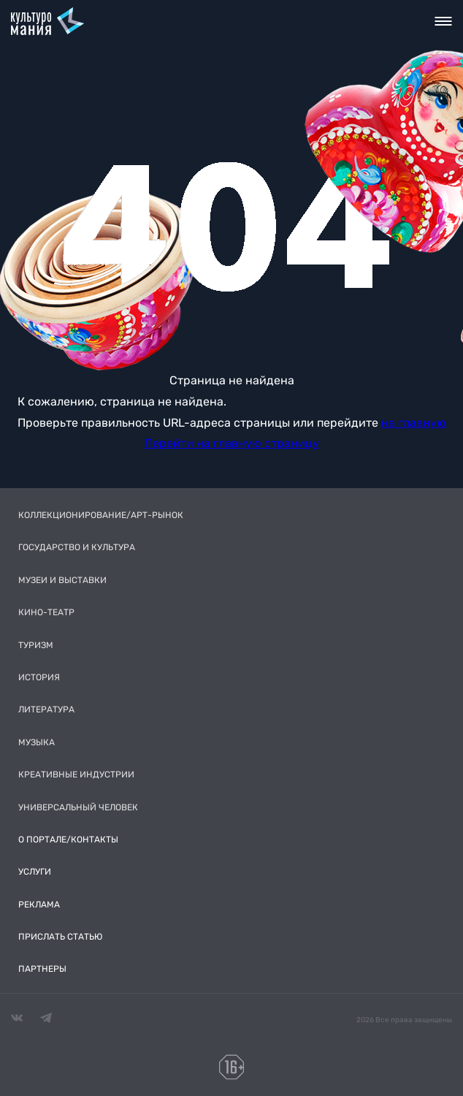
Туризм (35, 645)
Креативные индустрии (76, 774)
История (39, 677)
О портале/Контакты (68, 839)
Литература (46, 709)
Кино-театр (46, 612)
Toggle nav (443, 21)
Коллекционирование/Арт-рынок (100, 515)
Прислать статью (60, 937)
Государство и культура (76, 547)
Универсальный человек (78, 807)
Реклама (39, 904)
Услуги (34, 872)
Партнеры (42, 969)
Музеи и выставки (62, 580)
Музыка (36, 742)
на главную (413, 423)
